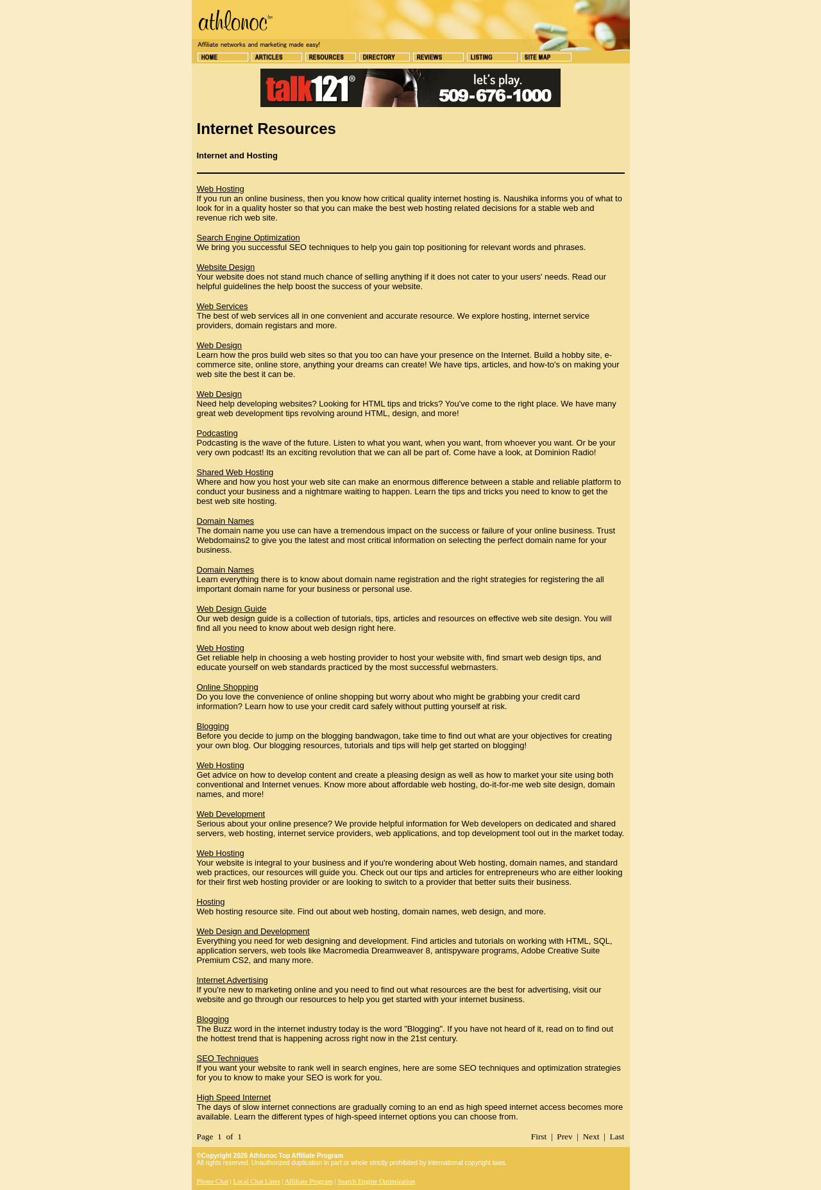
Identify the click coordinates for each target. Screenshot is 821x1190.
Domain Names (226, 521)
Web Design (219, 345)
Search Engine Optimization (248, 237)
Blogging (213, 726)
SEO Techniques (228, 1058)
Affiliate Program (309, 1181)
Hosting (211, 902)
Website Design (226, 267)
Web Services (222, 306)
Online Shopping (227, 687)
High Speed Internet (234, 1097)
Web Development (231, 814)
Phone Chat (212, 1181)
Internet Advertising (232, 980)
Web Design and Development (253, 931)
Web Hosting (220, 189)
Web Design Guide (232, 609)
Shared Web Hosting (235, 472)
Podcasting (217, 433)
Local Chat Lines (256, 1181)
